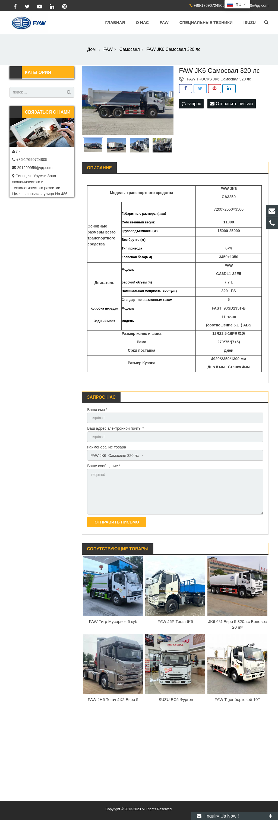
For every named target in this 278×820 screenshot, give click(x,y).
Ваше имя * (97, 409)
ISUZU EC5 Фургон (175, 699)
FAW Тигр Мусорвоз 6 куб (113, 621)
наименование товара (106, 447)
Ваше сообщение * (104, 466)
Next (166, 100)
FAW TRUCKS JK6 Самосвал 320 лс (219, 79)
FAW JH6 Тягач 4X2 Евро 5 (113, 699)
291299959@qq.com (250, 5)
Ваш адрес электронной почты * (115, 428)
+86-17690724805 (209, 5)
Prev (89, 100)
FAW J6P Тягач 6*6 (175, 621)
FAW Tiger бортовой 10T (237, 699)
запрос (191, 103)
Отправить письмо (231, 103)
